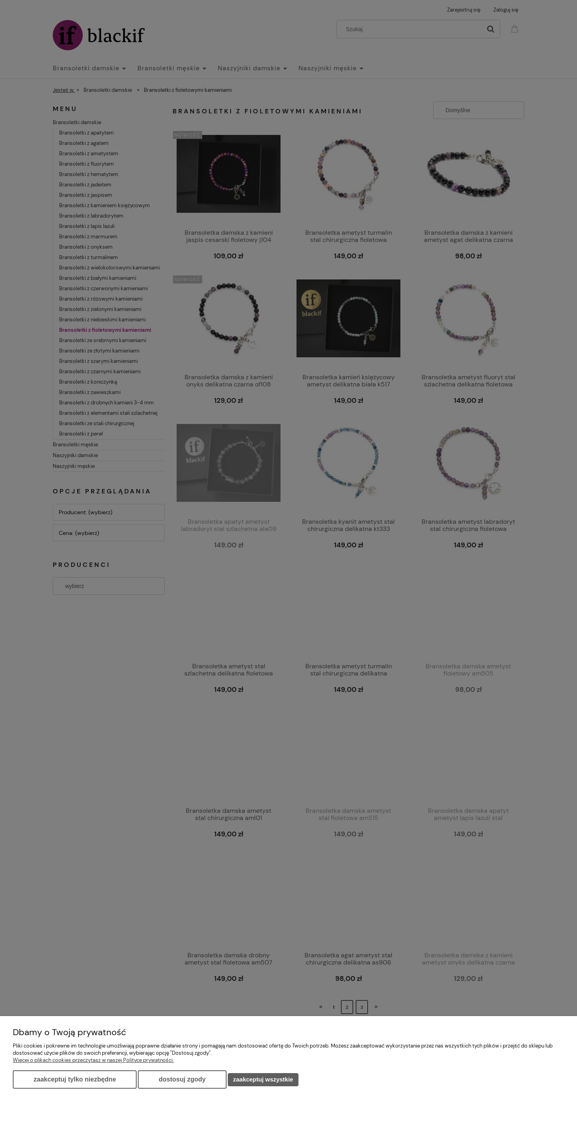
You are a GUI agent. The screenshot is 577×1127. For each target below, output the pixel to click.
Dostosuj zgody (182, 1079)
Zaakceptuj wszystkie (263, 1079)
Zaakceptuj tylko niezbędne (75, 1079)
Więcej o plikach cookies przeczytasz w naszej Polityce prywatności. (93, 1060)
